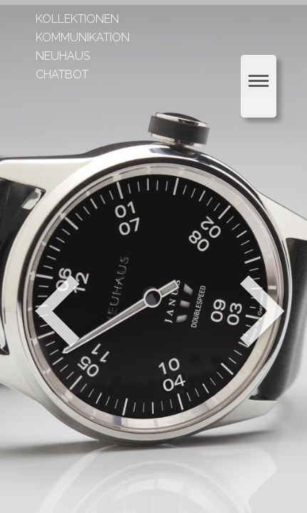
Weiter (264, 311)
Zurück (57, 311)
